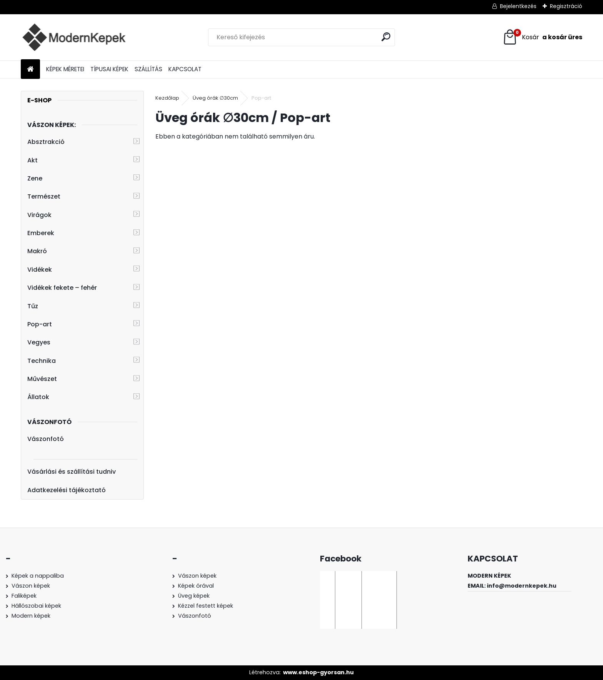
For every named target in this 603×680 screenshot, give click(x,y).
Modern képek (31, 616)
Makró (37, 251)
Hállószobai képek (36, 606)
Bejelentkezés (518, 6)
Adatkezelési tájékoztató (66, 490)
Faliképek (24, 596)
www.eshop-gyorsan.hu (318, 672)
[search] (385, 36)
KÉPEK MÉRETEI (65, 69)
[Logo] (74, 37)
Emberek (40, 233)
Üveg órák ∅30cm (215, 98)
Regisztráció (566, 6)
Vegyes (38, 342)
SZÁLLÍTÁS (148, 69)
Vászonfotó (45, 438)
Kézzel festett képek (205, 606)
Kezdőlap (167, 98)
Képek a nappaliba (38, 576)
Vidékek (39, 269)
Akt (32, 160)
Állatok (38, 397)
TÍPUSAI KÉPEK (109, 69)
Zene (34, 178)
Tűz (32, 306)
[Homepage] (30, 69)
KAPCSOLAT (185, 69)
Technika (41, 360)
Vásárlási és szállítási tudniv (71, 471)
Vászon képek (31, 586)
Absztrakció (46, 141)
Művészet (42, 378)
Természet (43, 196)
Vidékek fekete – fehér (62, 287)
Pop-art (39, 324)
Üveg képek (194, 596)
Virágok (39, 215)
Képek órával (196, 586)
